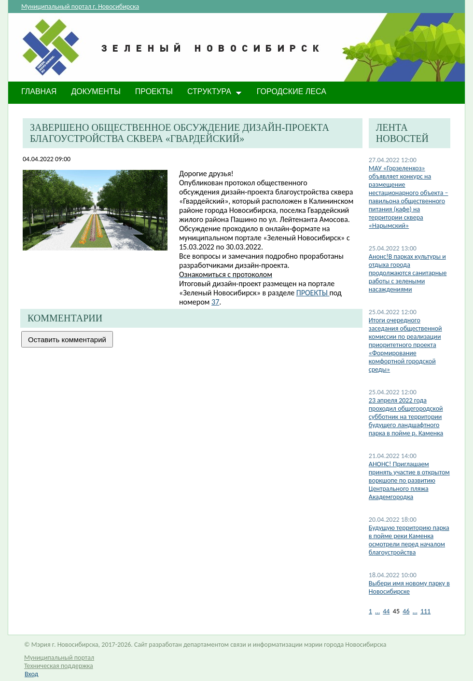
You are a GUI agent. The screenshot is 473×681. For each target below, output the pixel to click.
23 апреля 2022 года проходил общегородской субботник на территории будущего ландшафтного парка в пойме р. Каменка (406, 416)
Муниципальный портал (59, 657)
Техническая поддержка (58, 666)
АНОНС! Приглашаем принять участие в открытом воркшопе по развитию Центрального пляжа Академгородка (409, 480)
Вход (31, 674)
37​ (215, 301)
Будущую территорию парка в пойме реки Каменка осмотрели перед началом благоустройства (409, 540)
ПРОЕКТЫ (313, 292)
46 (406, 611)
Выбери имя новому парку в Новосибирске (409, 587)
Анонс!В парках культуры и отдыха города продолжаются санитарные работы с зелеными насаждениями (408, 272)
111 (425, 611)
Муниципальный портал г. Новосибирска (80, 6)
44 (386, 611)
